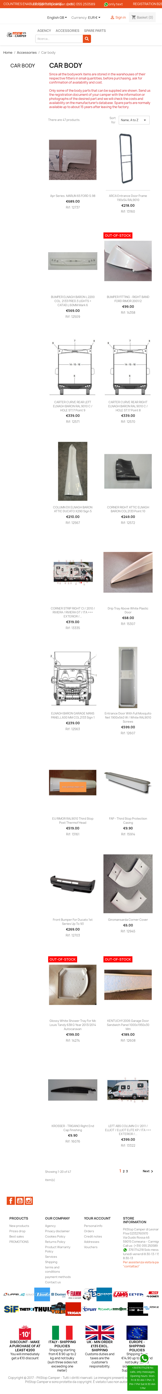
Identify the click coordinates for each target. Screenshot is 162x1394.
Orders (89, 1231)
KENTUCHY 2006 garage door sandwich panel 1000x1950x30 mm (128, 1025)
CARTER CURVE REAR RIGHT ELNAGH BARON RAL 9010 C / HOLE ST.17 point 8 (128, 406)
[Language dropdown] (57, 17)
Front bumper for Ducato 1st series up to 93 (73, 922)
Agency (44, 30)
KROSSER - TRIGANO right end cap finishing (73, 1128)
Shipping (51, 1262)
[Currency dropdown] (95, 17)
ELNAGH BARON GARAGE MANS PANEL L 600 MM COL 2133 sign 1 (73, 715)
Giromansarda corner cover (128, 920)
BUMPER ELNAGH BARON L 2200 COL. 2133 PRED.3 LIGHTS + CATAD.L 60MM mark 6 (73, 301)
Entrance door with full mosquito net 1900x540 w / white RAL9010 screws (128, 717)
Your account (97, 1218)
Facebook (11, 1201)
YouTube (20, 1201)
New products (19, 1226)
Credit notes (93, 1236)
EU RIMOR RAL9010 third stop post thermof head (72, 821)
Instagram (29, 1201)
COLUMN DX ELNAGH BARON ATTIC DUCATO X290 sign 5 (72, 509)
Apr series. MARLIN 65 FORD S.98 (72, 196)
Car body (22, 65)
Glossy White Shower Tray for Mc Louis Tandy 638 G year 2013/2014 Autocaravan (73, 1025)
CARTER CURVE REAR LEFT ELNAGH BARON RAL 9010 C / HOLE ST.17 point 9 (72, 406)
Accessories (67, 30)
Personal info (93, 1226)
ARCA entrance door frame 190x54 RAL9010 (128, 198)
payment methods (58, 1277)
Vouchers (91, 1247)
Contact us (53, 1282)
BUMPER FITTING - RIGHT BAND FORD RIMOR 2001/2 (128, 299)
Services (51, 1257)
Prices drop (17, 1231)
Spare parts (95, 30)
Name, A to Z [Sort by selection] (134, 120)
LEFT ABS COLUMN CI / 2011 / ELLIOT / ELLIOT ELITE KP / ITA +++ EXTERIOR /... (128, 1130)
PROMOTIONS (19, 1242)
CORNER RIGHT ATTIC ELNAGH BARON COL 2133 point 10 (128, 509)
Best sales (16, 1236)
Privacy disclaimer (57, 1231)
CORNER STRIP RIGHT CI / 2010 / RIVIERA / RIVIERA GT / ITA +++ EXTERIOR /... (73, 612)
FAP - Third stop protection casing (128, 821)
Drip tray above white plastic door (128, 610)
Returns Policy (55, 1242)
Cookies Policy (55, 1236)
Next (148, 1171)
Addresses (91, 1242)
